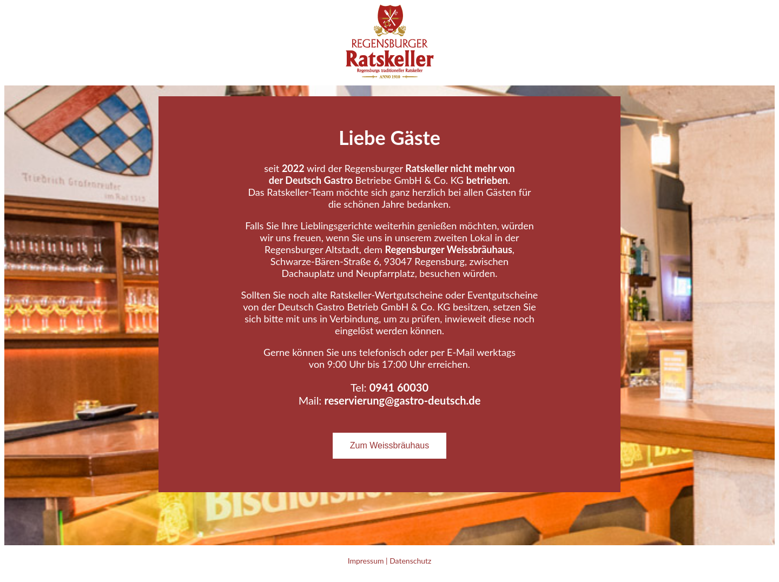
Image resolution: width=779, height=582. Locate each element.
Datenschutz (410, 560)
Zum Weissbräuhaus (389, 445)
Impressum (366, 560)
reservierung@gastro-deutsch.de (402, 400)
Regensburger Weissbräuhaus (448, 249)
